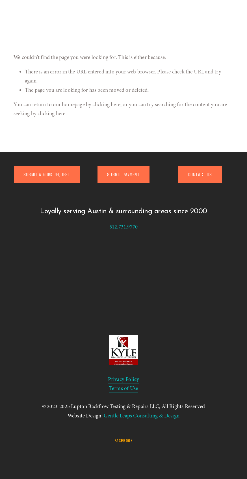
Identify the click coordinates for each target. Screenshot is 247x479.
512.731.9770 (123, 226)
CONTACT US (200, 174)
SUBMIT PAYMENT (123, 174)
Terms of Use (123, 388)
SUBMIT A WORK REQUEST (47, 174)
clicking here (106, 104)
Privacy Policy (123, 379)
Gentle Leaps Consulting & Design (141, 415)
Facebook (123, 440)
